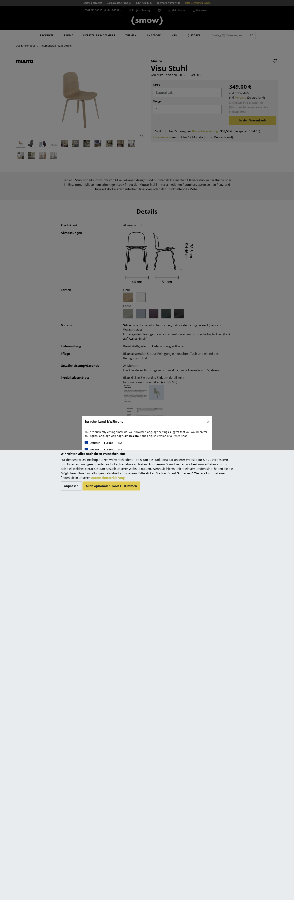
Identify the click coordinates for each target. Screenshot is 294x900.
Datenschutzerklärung (108, 478)
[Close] (208, 421)
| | (104, 443)
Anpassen (71, 486)
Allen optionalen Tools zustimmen (111, 486)
